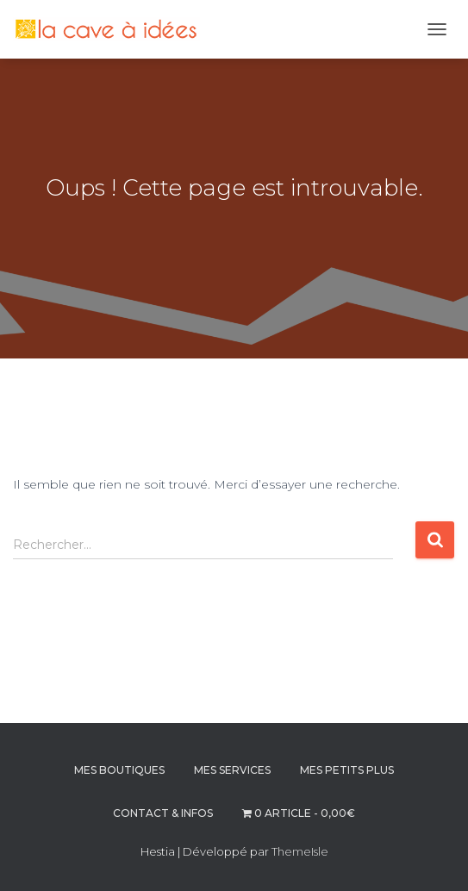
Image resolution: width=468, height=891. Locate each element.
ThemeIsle (299, 851)
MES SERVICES (232, 769)
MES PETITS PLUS (347, 769)
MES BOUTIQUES (119, 769)
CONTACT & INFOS (163, 813)
